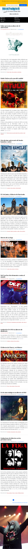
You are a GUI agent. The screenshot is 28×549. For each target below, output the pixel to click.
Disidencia (8, 341)
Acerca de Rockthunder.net (17, 502)
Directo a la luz (17, 386)
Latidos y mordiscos (14, 231)
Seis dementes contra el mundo (16, 322)
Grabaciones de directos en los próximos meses (11, 439)
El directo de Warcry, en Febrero (11, 347)
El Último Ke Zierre (21, 492)
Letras (3, 21)
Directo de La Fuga (7, 237)
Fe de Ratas (8, 431)
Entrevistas (17, 19)
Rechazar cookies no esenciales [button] (12, 5)
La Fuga (16, 492)
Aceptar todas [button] (23, 5)
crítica (22, 322)
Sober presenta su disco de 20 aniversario (10, 26)
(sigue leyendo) (10, 69)
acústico (18, 231)
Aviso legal (25, 502)
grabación (8, 188)
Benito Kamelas (18, 188)
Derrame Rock (13, 431)
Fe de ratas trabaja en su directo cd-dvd (13, 392)
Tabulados (18, 21)
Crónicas (3, 19)
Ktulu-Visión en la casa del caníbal (12, 78)
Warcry (8, 386)
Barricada (8, 231)
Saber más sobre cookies (22, 2)
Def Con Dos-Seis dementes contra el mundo (13, 276)
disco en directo (13, 188)
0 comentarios (21, 29)
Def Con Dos (9, 322)
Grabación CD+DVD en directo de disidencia (11, 330)
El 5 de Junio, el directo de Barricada (13, 194)
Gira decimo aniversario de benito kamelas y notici (12, 141)
